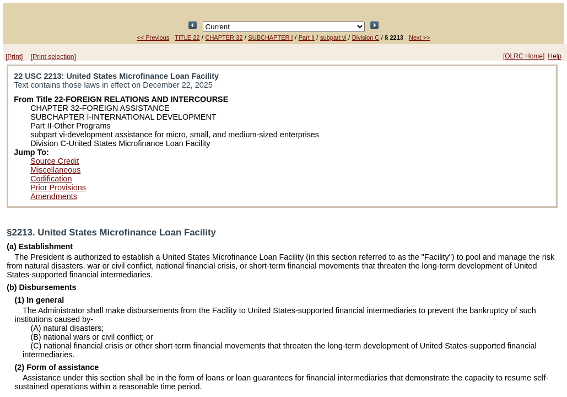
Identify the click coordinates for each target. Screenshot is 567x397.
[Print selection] (53, 57)
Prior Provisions (58, 187)
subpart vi (333, 37)
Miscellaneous (55, 169)
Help (554, 56)
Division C (366, 37)
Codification (51, 178)
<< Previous (153, 37)
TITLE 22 (187, 37)
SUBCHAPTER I (270, 37)
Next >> (419, 37)
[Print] (14, 57)
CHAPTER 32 (223, 37)
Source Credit (54, 161)
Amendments (53, 196)
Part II (307, 37)
